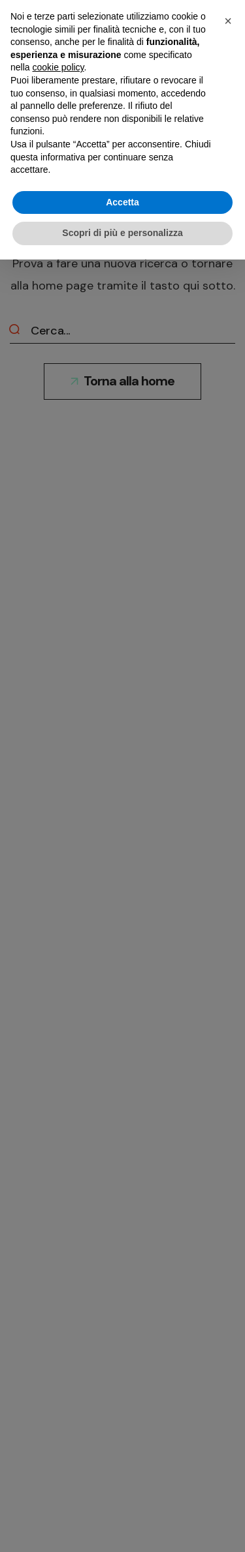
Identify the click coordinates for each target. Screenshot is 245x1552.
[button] (228, 20)
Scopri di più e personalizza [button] (122, 233)
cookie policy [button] (58, 67)
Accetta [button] (122, 202)
